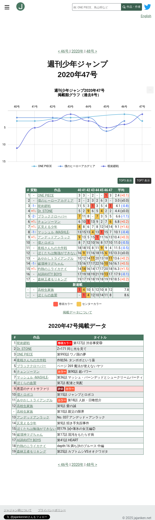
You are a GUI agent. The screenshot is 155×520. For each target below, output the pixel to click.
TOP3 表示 (125, 180)
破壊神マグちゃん (30, 434)
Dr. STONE (24, 349)
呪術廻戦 (23, 343)
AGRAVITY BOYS (29, 440)
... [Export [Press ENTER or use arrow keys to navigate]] (150, 89)
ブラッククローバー (31, 366)
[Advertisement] (77, 32)
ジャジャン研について (18, 510)
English (146, 16)
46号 (65, 51)
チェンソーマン (28, 371)
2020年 (77, 51)
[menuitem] (150, 89)
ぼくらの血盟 (26, 383)
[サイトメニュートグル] (7, 7)
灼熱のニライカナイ (31, 446)
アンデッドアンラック (33, 417)
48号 (90, 51)
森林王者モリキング (31, 451)
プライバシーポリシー (52, 510)
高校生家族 (25, 406)
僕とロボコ (25, 394)
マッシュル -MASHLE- (33, 377)
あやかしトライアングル (35, 400)
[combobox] (96, 7)
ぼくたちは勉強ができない (36, 429)
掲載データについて (77, 312)
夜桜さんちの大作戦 (31, 360)
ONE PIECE (25, 354)
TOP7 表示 (143, 180)
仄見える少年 (26, 423)
